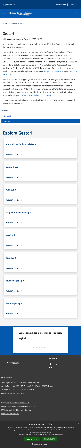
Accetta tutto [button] (31, 439)
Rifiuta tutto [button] (49, 439)
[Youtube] (50, 367)
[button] (40, 444)
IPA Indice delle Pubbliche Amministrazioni (17, 410)
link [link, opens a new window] (62, 434)
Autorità (13, 23)
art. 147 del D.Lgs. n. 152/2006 (37, 95)
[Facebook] (50, 364)
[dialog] (40, 434)
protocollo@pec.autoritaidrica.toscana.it (19, 406)
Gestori (7, 121)
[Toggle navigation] (4, 13)
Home (5, 23)
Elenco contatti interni (10, 413)
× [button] (78, 423)
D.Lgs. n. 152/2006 (52, 71)
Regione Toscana (9, 4)
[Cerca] (76, 13)
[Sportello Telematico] (60, 5)
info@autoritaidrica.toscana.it (17, 402)
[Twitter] (56, 364)
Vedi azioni (7, 110)
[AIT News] (71, 5)
